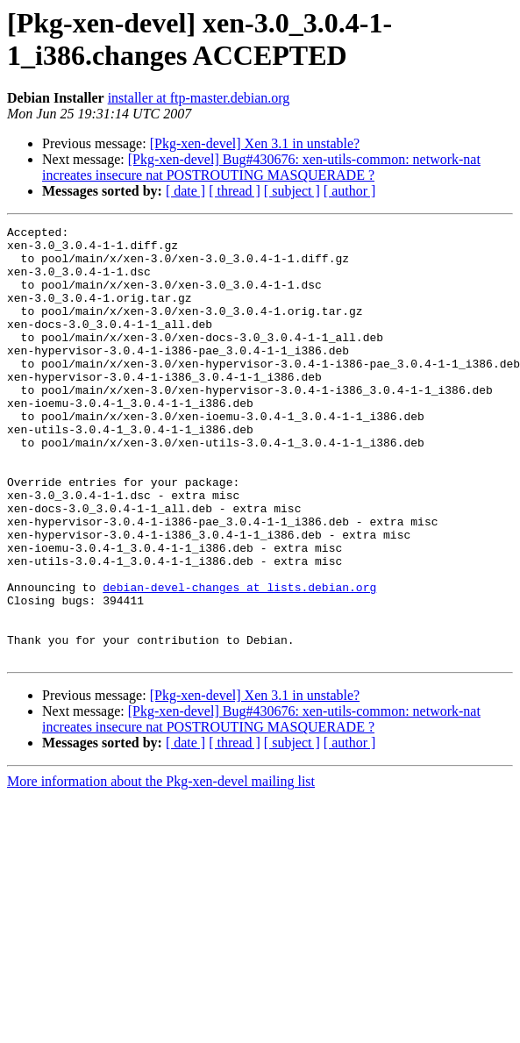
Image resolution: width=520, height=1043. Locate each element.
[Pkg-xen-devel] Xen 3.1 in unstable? (255, 143)
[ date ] (185, 190)
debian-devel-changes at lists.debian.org (239, 660)
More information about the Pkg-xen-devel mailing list (161, 868)
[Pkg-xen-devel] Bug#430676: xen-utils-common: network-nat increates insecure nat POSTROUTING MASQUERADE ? (261, 167)
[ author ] (350, 190)
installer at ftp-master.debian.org (199, 97)
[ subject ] (292, 190)
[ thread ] (234, 190)
